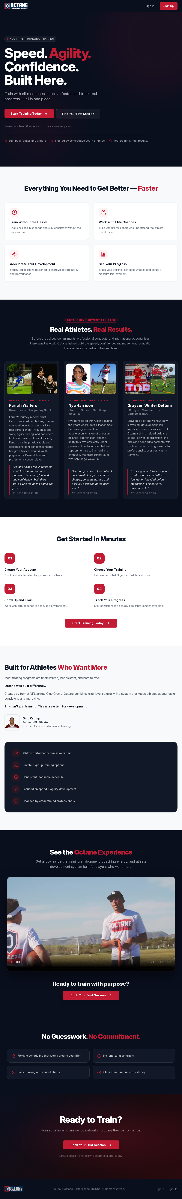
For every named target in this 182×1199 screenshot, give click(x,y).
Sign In (149, 5)
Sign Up (168, 5)
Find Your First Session (78, 114)
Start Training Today (29, 113)
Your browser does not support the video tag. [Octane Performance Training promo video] (91, 924)
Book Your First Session (91, 995)
